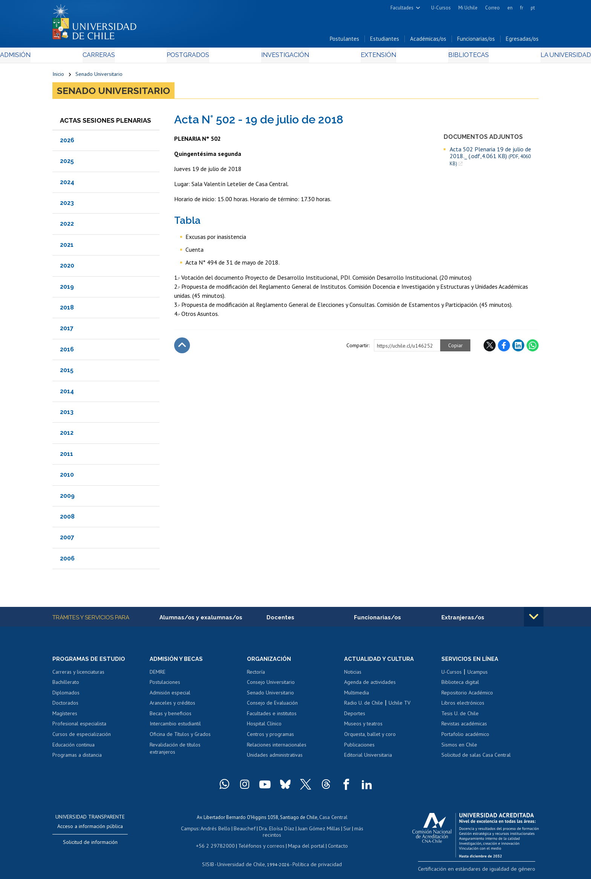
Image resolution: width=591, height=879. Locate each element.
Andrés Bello (210, 830)
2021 (66, 247)
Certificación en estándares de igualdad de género (486, 871)
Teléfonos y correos (260, 840)
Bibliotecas (431, 57)
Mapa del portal (302, 840)
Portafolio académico (465, 737)
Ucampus (477, 674)
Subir (182, 348)
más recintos (353, 830)
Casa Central (333, 819)
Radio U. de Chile (363, 705)
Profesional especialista (79, 727)
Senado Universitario (98, 76)
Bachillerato (65, 685)
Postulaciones (165, 685)
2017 (66, 330)
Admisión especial (170, 695)
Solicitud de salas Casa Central (476, 757)
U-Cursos (441, 8)
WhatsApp (532, 347)
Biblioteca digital (460, 685)
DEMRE (157, 674)
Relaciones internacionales (276, 747)
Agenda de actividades (370, 685)
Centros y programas (270, 737)
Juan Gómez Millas (307, 830)
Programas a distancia (77, 757)
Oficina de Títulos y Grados (180, 737)
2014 (67, 393)
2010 (67, 476)
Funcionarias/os (476, 41)
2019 (67, 288)
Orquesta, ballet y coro (370, 737)
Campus (185, 830)
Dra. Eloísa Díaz (266, 830)
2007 (67, 539)
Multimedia (356, 695)
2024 (67, 184)
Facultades (401, 8)
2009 (67, 498)
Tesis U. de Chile (460, 716)
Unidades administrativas (275, 757)
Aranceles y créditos (172, 705)
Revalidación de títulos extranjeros (175, 751)
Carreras (134, 57)
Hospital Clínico (264, 727)
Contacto (332, 840)
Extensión (359, 57)
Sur (333, 830)
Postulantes (344, 41)
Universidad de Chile (242, 858)
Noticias (352, 674)
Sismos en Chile (459, 747)
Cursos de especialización (81, 737)
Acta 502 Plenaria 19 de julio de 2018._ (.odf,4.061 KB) (490, 158)
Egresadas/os (522, 41)
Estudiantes (384, 41)
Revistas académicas (464, 727)
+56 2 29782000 (219, 840)
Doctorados (65, 705)
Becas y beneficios (170, 716)
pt (533, 8)
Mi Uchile (468, 8)
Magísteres (64, 716)
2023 (67, 205)
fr (521, 8)
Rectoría (256, 674)
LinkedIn (518, 347)
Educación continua (73, 747)
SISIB (213, 858)
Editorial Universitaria (368, 757)
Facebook (504, 348)
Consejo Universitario (271, 685)
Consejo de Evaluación (272, 705)
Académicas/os (428, 41)
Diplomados (66, 695)
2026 (67, 142)
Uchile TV (399, 705)
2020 (67, 267)
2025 (67, 163)
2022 (67, 226)
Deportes (354, 716)
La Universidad (510, 57)
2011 (66, 456)
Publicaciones (359, 747)
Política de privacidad (314, 858)
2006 (67, 560)
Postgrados (204, 57)
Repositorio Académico (467, 695)
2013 (66, 414)
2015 (66, 372)
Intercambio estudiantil (175, 727)
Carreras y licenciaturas (78, 674)
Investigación (283, 57)
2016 (67, 351)
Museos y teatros (363, 727)
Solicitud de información (90, 845)
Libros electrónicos (462, 705)
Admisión (69, 57)
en (510, 8)
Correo (492, 8)
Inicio (58, 76)
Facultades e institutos (272, 716)
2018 (67, 309)
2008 (67, 518)
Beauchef (237, 830)
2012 (66, 435)
